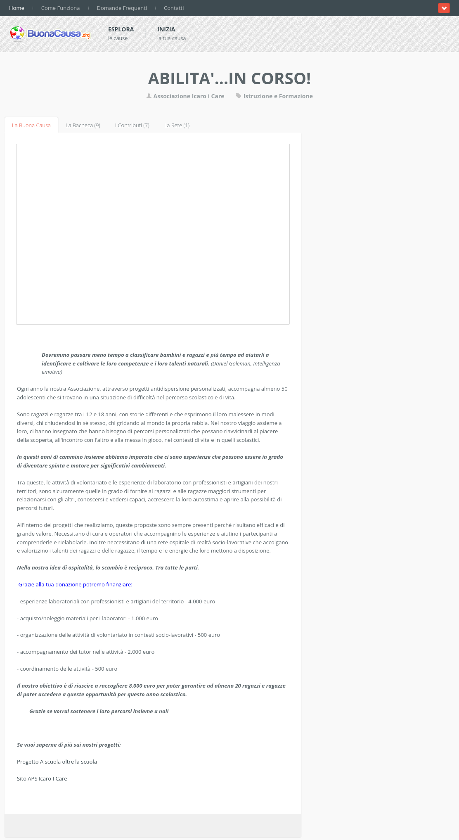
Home (16, 8)
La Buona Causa (31, 125)
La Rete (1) (176, 125)
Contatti (174, 8)
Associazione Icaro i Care (186, 96)
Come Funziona (60, 8)
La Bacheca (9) (83, 125)
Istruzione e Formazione (274, 96)
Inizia (166, 29)
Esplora (121, 29)
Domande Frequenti (122, 8)
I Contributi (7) (132, 125)
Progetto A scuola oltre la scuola (57, 761)
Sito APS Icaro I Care (42, 778)
